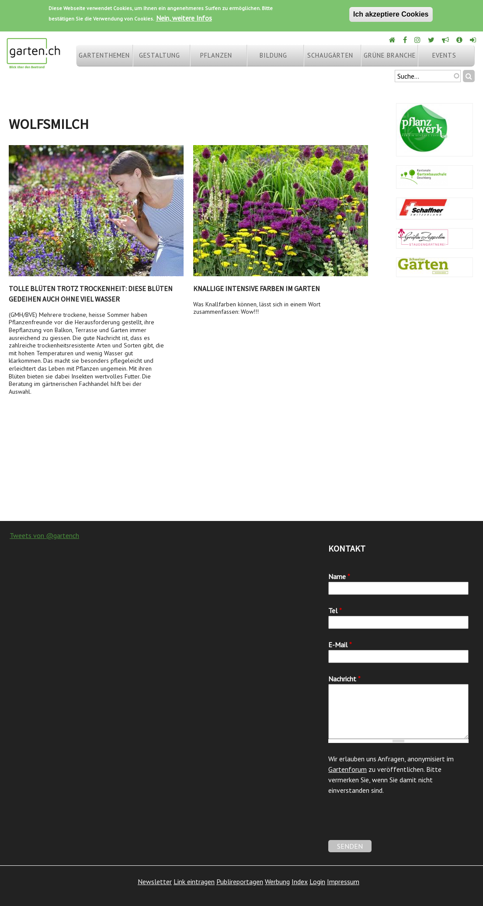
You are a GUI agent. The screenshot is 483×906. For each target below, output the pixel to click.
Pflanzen (216, 55)
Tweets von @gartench (44, 535)
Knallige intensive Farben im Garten (256, 288)
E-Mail (340, 644)
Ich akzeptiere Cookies (391, 14)
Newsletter (155, 881)
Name (339, 576)
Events (444, 55)
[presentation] (394, 823)
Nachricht (344, 678)
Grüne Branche (390, 55)
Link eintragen (194, 881)
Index (300, 881)
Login (317, 881)
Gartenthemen (104, 55)
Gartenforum (347, 769)
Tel (335, 610)
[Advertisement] (241, 451)
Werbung (277, 881)
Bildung (273, 55)
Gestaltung (159, 55)
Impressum (343, 881)
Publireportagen (239, 881)
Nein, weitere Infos (184, 18)
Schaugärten (330, 55)
